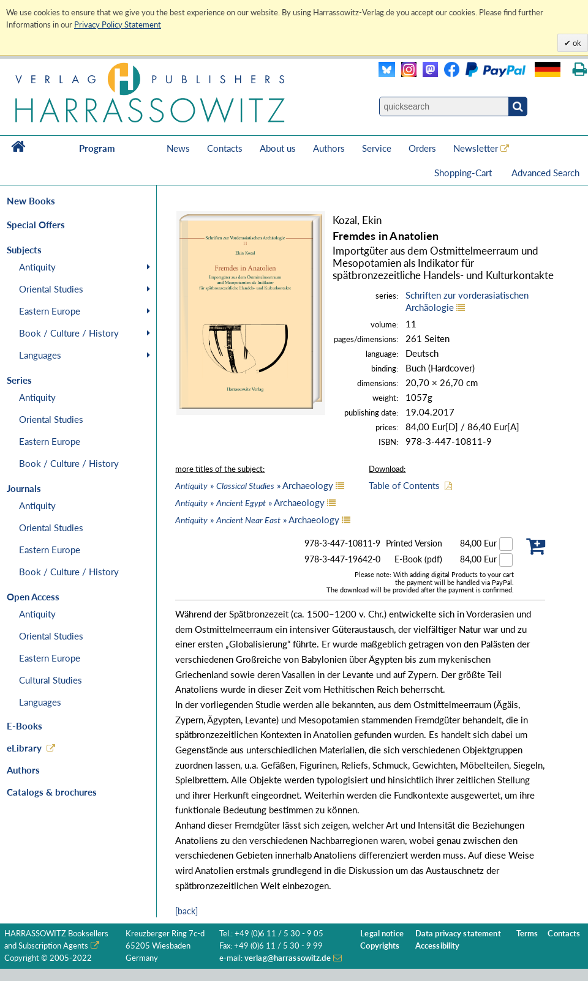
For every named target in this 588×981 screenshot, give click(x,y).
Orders (422, 148)
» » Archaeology (254, 485)
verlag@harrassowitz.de (287, 958)
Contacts (225, 148)
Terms (527, 933)
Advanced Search (545, 172)
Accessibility (437, 945)
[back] (186, 911)
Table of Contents (404, 485)
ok (576, 43)
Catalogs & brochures (52, 791)
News (178, 148)
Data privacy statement (458, 933)
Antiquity (37, 266)
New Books (31, 200)
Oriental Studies (51, 288)
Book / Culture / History (69, 332)
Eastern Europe (49, 310)
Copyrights (379, 945)
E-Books (24, 725)
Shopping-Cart (464, 172)
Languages (40, 354)
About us (278, 148)
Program (97, 148)
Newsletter (475, 148)
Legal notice (382, 933)
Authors (329, 148)
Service (376, 148)
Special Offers (36, 224)
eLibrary (24, 747)
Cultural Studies (50, 679)
